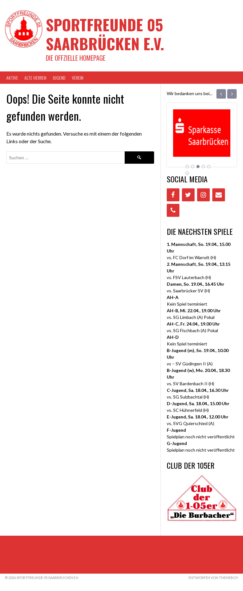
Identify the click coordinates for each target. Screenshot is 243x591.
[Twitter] (188, 194)
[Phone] (173, 210)
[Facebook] (173, 194)
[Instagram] (203, 194)
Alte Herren (35, 77)
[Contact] (218, 194)
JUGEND (59, 77)
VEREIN (77, 77)
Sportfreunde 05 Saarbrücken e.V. (105, 34)
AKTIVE (12, 77)
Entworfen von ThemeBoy (213, 578)
